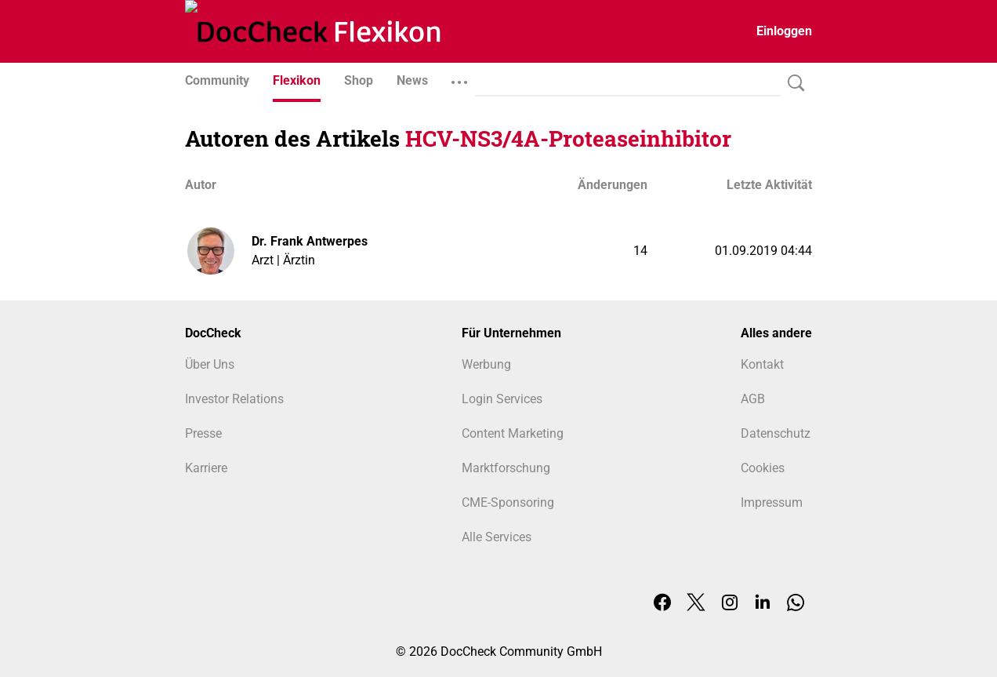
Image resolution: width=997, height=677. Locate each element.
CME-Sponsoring (508, 502)
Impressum (772, 502)
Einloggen (784, 31)
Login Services (502, 398)
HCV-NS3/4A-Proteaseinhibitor (568, 138)
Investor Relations (234, 398)
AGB (753, 398)
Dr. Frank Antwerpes (310, 241)
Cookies (763, 467)
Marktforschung (506, 467)
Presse (203, 433)
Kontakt (762, 364)
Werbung (486, 364)
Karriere (206, 467)
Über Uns (209, 364)
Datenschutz (775, 433)
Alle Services (496, 537)
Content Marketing (513, 433)
